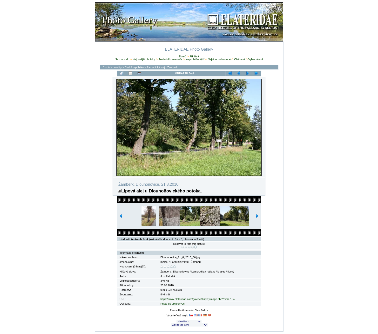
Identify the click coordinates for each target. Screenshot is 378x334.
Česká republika (134, 67)
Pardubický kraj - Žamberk (162, 67)
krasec (221, 271)
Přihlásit (194, 56)
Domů (182, 56)
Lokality (117, 67)
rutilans (211, 271)
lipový (231, 271)
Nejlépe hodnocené (219, 59)
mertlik (164, 261)
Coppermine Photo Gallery (195, 310)
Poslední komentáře (170, 59)
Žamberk (165, 271)
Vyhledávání (255, 59)
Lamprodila (197, 271)
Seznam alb (122, 59)
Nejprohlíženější (194, 59)
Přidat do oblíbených (172, 303)
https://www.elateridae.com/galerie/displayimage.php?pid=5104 (197, 299)
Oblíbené (239, 59)
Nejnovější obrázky (144, 59)
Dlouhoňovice (181, 271)
